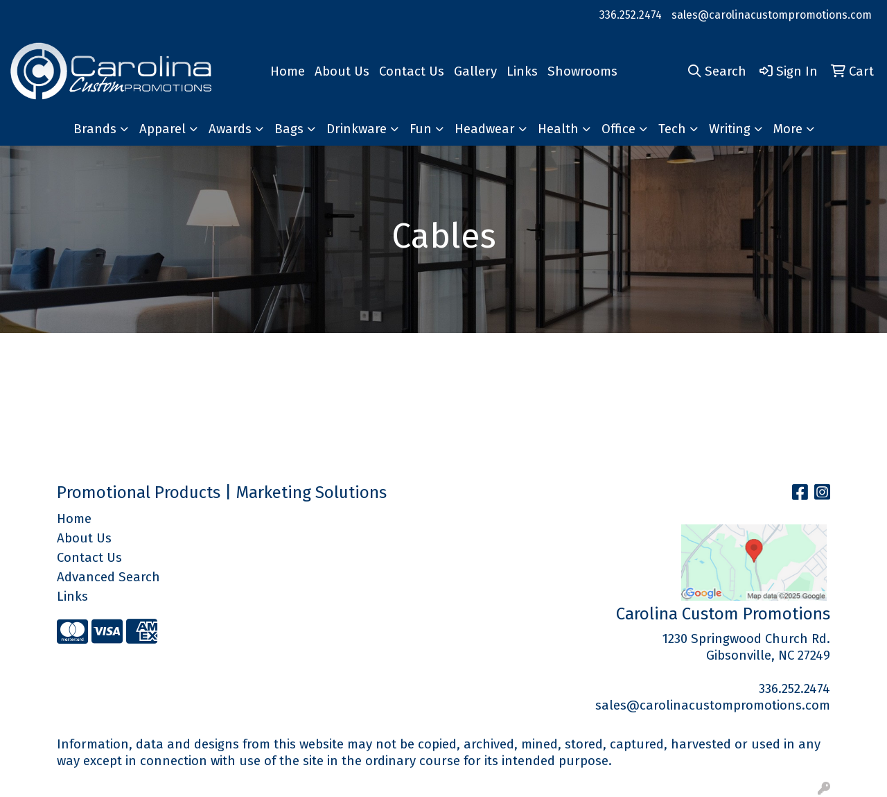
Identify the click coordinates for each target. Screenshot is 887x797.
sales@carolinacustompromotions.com (771, 15)
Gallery (475, 71)
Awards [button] (230, 129)
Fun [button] (421, 129)
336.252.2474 (630, 15)
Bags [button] (289, 129)
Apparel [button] (162, 129)
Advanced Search (108, 577)
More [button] (787, 129)
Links (522, 71)
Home (287, 71)
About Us (342, 71)
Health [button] (558, 129)
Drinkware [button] (356, 129)
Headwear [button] (485, 129)
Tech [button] (672, 129)
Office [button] (618, 129)
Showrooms (582, 71)
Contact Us (411, 71)
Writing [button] (729, 129)
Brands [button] (94, 129)
